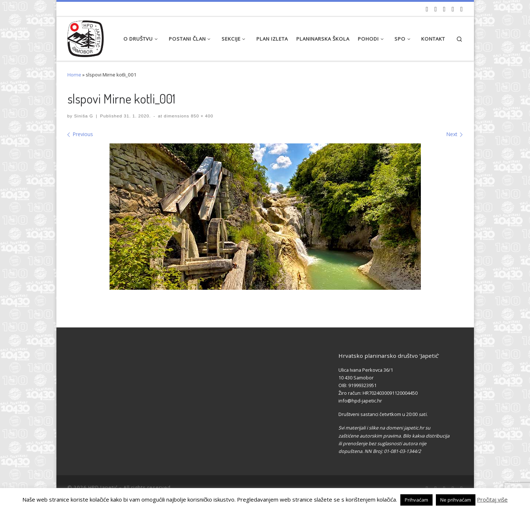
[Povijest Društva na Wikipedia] (453, 9)
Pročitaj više (492, 499)
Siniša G (83, 115)
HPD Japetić (103, 487)
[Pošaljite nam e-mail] (461, 9)
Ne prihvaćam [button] (455, 499)
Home (74, 74)
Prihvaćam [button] (416, 499)
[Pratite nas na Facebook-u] (435, 9)
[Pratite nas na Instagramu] (444, 9)
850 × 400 (201, 115)
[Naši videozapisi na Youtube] (427, 9)
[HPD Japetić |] (85, 37)
